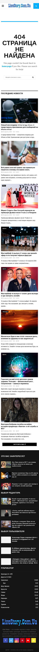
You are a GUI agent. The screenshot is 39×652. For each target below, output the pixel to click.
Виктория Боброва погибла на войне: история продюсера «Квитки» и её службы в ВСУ (19, 426)
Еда (4, 583)
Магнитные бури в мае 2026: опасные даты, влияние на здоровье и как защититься (19, 337)
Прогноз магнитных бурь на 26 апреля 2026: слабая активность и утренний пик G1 (25, 475)
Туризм (3, 604)
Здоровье (5, 311)
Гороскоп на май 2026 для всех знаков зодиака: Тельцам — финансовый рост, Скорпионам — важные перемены (17, 381)
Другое (4, 142)
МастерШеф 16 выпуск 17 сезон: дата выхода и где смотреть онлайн (19, 295)
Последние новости (12, 93)
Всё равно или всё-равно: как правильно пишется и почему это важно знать (18, 169)
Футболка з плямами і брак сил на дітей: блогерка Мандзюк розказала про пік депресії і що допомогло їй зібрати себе (24, 524)
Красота (4, 589)
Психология (5, 607)
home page (6, 66)
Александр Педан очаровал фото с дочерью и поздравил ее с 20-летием (24, 539)
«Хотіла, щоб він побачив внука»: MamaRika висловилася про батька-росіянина (24, 512)
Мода (4, 185)
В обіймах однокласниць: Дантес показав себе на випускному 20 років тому (24, 550)
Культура (5, 399)
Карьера (4, 598)
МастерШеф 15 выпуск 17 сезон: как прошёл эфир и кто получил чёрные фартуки (19, 254)
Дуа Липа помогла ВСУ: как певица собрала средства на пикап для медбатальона (24, 464)
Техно (4, 100)
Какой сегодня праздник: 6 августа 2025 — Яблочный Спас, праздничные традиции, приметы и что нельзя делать (25, 501)
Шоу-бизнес (5, 586)
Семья (3, 592)
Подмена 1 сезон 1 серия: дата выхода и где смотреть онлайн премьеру (25, 485)
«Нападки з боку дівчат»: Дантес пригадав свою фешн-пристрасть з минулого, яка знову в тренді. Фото (25, 561)
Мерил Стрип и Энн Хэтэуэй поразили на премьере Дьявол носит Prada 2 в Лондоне (18, 211)
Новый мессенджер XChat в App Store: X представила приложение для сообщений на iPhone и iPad (19, 127)
